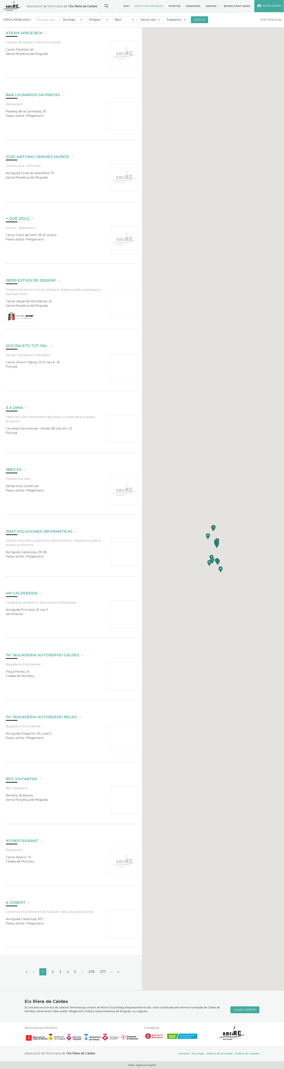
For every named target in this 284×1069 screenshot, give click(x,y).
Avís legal (198, 1053)
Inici (126, 6)
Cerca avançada (16, 19)
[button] (209, 563)
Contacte (183, 1053)
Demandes (193, 6)
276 (92, 972)
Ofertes (174, 6)
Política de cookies (247, 1053)
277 (103, 972)
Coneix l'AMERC (245, 1009)
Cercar (199, 19)
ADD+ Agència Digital (142, 1065)
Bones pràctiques (237, 6)
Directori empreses (148, 6)
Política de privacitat (219, 1053)
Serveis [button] (211, 6)
